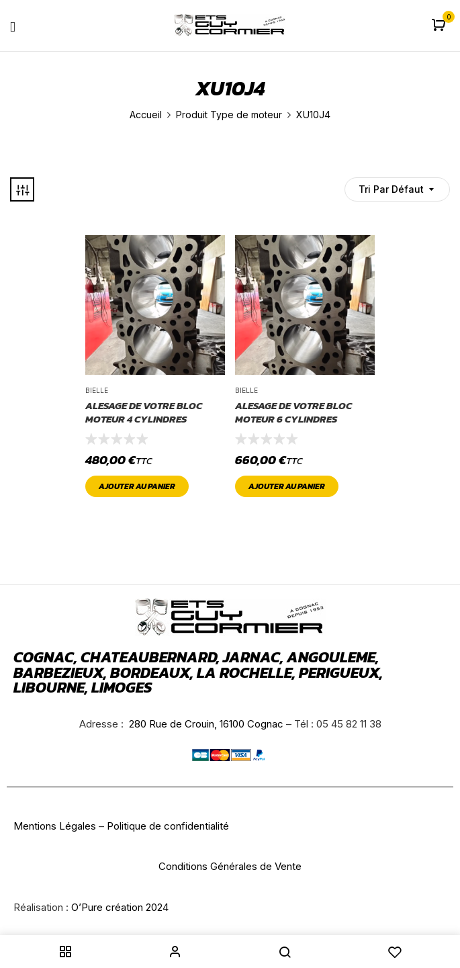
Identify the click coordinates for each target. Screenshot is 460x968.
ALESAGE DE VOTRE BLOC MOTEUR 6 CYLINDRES (293, 412)
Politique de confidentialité (168, 826)
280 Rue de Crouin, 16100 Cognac (204, 723)
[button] (440, 25)
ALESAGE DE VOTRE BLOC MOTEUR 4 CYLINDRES (143, 412)
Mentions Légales (54, 826)
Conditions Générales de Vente (230, 866)
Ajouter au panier (137, 486)
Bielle (96, 390)
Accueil (146, 114)
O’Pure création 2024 (120, 907)
